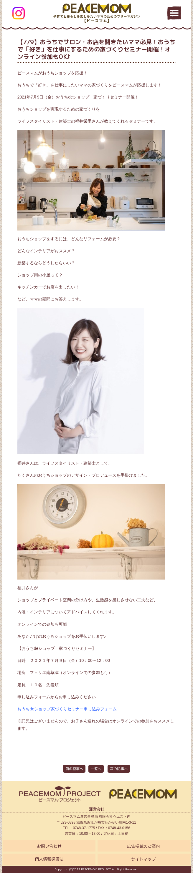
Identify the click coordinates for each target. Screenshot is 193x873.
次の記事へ (119, 768)
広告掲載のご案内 (143, 846)
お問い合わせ (49, 846)
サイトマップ (143, 859)
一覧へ (96, 768)
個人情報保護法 (49, 859)
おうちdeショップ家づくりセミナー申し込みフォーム (67, 709)
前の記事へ (74, 768)
